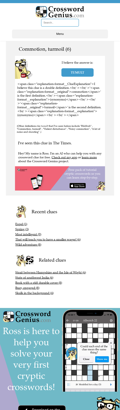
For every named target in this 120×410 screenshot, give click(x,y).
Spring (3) (22, 229)
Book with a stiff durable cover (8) (38, 283)
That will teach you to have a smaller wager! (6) (48, 239)
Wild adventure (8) (28, 245)
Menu (60, 33)
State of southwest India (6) (34, 278)
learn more (89, 157)
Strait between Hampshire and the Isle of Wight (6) (50, 272)
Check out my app (64, 157)
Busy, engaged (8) (27, 288)
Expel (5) (21, 224)
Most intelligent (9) (28, 234)
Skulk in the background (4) (34, 293)
